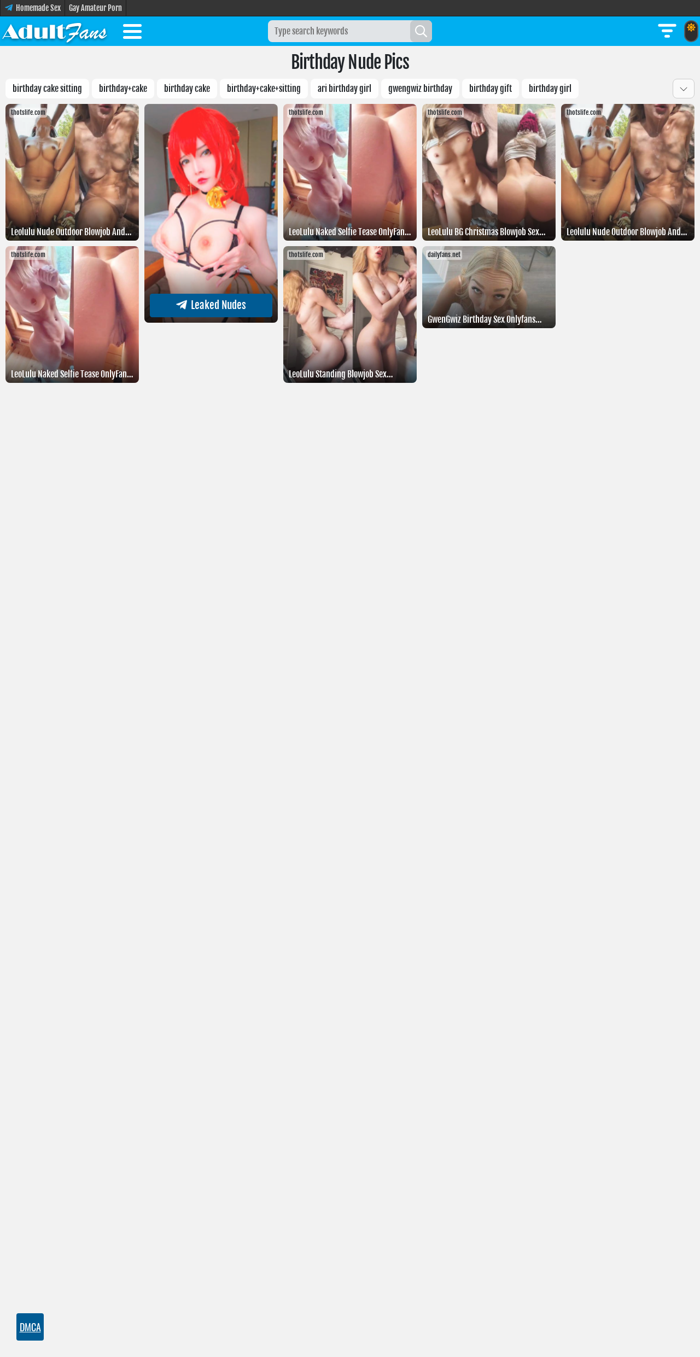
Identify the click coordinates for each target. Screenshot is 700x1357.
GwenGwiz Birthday (420, 88)
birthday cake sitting (47, 88)
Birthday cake (187, 88)
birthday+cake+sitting (264, 88)
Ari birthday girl (344, 88)
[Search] (421, 31)
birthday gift (490, 88)
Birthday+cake (123, 88)
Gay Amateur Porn (95, 8)
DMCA (30, 1327)
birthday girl (550, 88)
